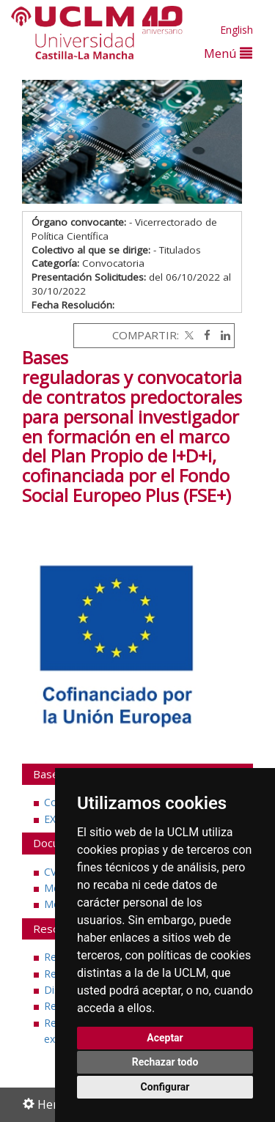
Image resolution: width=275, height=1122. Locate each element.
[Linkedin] (221, 335)
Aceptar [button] (165, 1038)
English (236, 30)
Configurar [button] (165, 1087)
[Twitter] (188, 335)
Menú (228, 53)
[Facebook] (203, 335)
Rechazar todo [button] (165, 1062)
